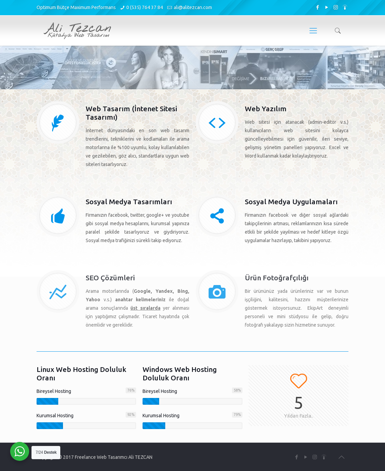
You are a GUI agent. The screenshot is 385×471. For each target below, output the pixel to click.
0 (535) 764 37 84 (144, 7)
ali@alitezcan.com (193, 7)
